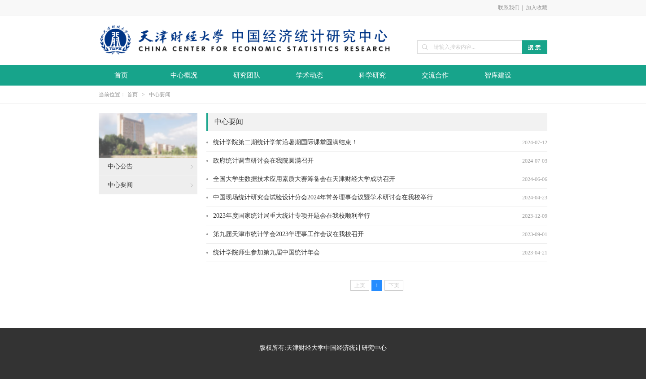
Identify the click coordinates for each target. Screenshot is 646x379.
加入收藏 (536, 7)
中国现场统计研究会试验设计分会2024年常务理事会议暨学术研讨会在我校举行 (323, 197)
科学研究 (372, 75)
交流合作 (435, 75)
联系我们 (508, 7)
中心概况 (183, 75)
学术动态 (309, 75)
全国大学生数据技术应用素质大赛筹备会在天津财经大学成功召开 (304, 179)
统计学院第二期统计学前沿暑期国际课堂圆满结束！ (285, 142)
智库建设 (497, 75)
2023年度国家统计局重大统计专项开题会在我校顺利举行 (291, 215)
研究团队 (246, 75)
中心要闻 (159, 94)
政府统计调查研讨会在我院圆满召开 (263, 160)
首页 (121, 75)
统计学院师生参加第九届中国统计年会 (266, 252)
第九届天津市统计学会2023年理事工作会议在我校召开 (288, 234)
